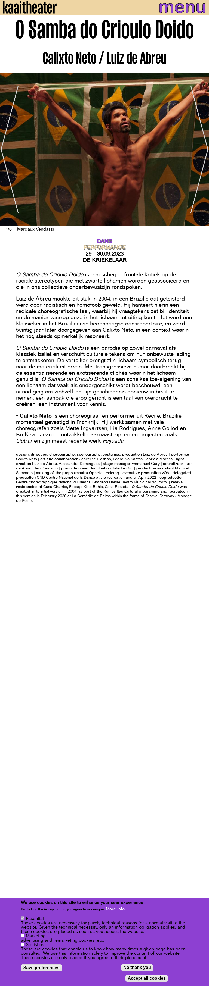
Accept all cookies (147, 978)
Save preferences (41, 967)
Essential (35, 918)
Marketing (36, 936)
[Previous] (8, 149)
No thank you (137, 967)
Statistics (35, 944)
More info (115, 909)
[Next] (200, 149)
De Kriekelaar (105, 260)
